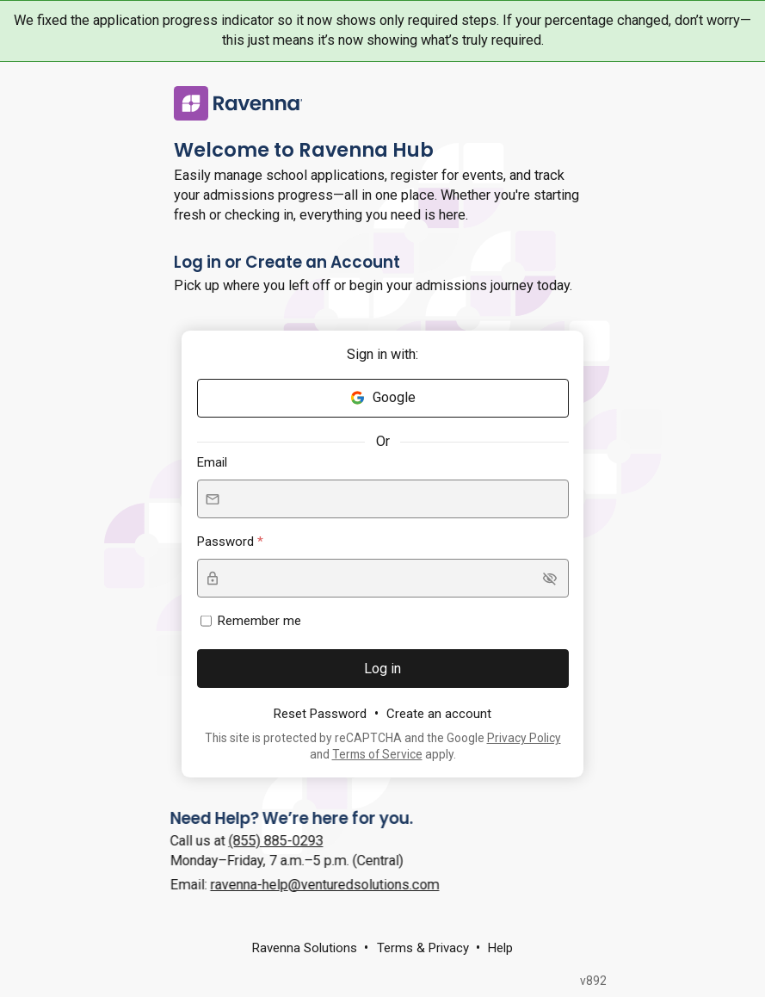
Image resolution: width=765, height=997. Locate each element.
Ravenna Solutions (304, 948)
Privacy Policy (524, 738)
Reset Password (320, 713)
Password (227, 541)
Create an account (438, 713)
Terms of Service (377, 754)
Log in (382, 668)
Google (382, 397)
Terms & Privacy (423, 948)
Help (500, 948)
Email (212, 462)
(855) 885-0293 (263, 841)
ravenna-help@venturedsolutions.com (312, 884)
